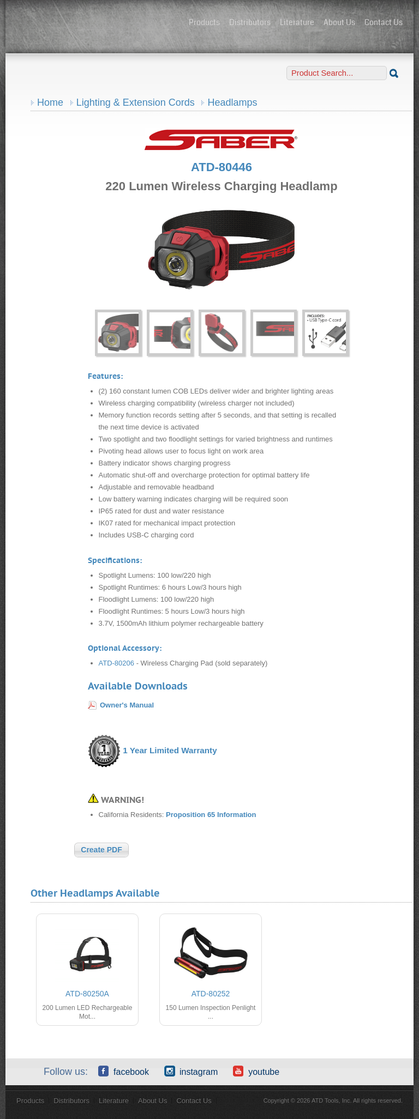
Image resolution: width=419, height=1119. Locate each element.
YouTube (256, 1071)
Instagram (191, 1071)
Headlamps (232, 102)
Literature (297, 22)
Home (50, 102)
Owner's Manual (127, 705)
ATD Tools (98, 23)
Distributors (250, 22)
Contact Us (383, 22)
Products (204, 22)
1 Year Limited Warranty (170, 750)
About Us (339, 22)
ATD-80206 (117, 663)
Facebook (123, 1071)
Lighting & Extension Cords (135, 102)
